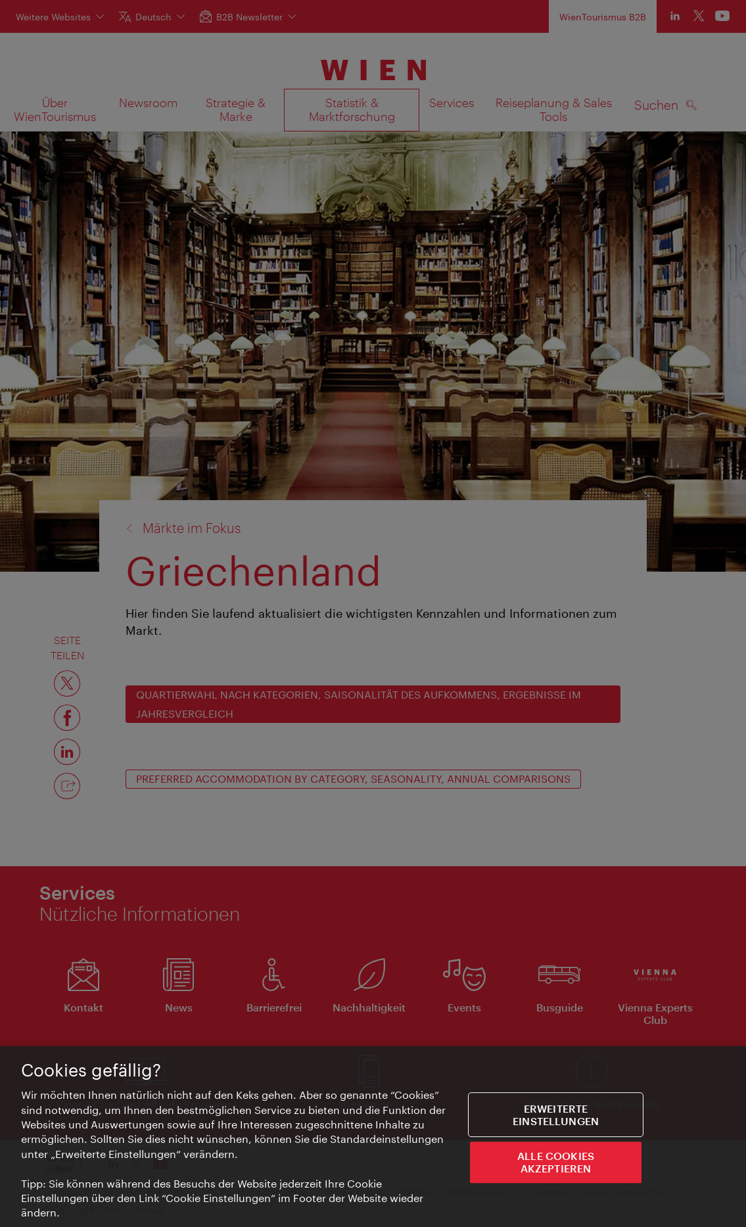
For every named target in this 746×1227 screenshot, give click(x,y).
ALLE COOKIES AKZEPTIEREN (555, 1165)
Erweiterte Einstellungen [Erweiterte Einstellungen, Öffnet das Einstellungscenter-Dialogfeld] (556, 1118)
